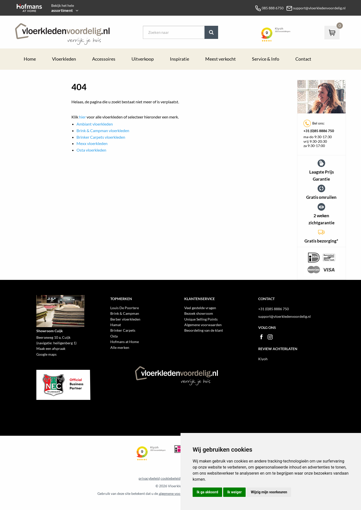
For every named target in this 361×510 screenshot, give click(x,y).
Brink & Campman (124, 313)
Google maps (46, 354)
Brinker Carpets (122, 330)
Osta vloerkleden (91, 150)
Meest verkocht (220, 59)
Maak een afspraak (50, 348)
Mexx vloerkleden (92, 143)
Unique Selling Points (201, 319)
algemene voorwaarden (177, 494)
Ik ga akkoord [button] (207, 492)
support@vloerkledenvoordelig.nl (284, 316)
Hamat (115, 325)
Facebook (261, 337)
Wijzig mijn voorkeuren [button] (269, 492)
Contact (303, 59)
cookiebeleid (170, 478)
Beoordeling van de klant (203, 330)
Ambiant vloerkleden (94, 124)
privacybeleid (149, 478)
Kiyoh (263, 359)
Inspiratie (179, 59)
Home (30, 59)
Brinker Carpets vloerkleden (100, 137)
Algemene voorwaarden (203, 325)
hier (82, 116)
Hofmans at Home (124, 341)
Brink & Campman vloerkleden (102, 130)
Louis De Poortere (124, 308)
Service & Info (265, 59)
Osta (114, 336)
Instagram (270, 337)
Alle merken (119, 347)
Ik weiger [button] (234, 492)
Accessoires (103, 59)
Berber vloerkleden (125, 319)
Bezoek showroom (198, 313)
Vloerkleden (64, 59)
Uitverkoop (143, 59)
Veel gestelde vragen (200, 308)
